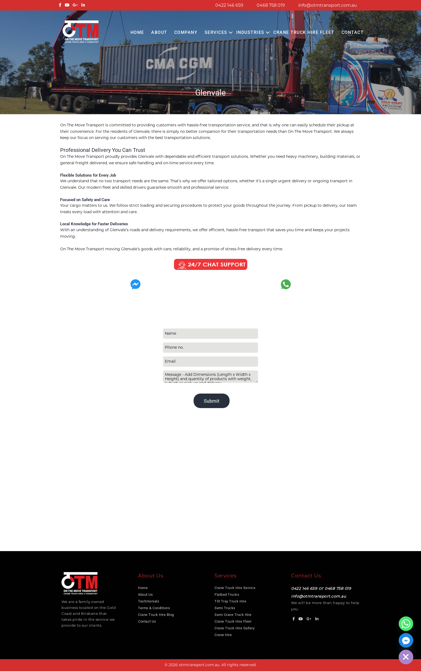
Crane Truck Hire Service (235, 588)
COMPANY (186, 32)
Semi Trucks (225, 608)
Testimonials (148, 601)
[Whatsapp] (406, 623)
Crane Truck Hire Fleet (303, 32)
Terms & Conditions (154, 608)
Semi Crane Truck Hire (233, 615)
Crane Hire (223, 635)
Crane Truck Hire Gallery (235, 628)
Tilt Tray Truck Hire (230, 601)
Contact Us (147, 621)
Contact (353, 32)
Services (216, 32)
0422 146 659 (229, 5)
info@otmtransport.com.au (327, 5)
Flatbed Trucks (227, 595)
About (159, 32)
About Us (145, 595)
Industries (250, 32)
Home (137, 32)
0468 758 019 (271, 5)
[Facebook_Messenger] (406, 640)
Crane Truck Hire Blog (156, 615)
